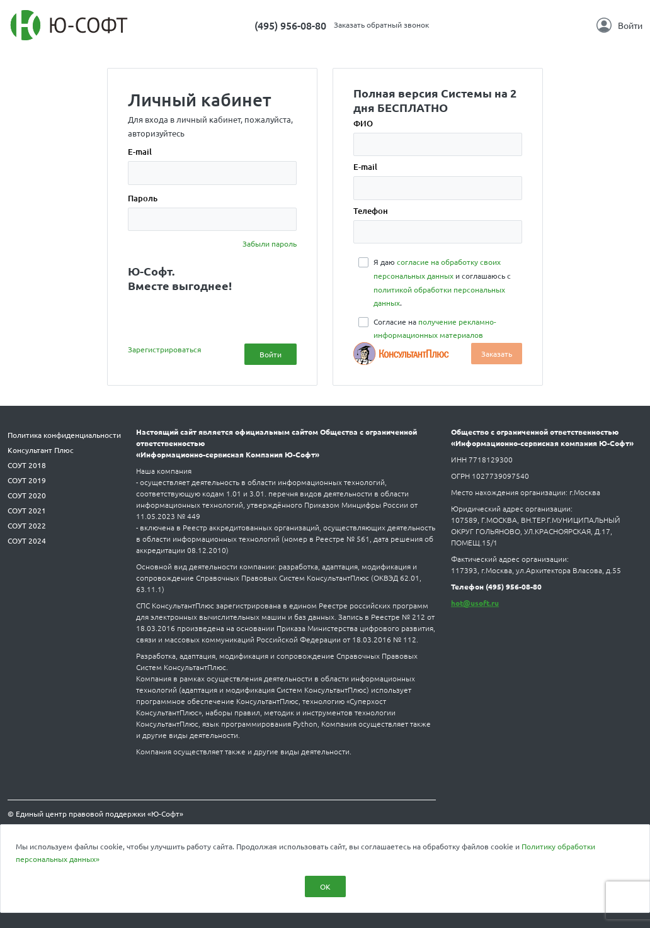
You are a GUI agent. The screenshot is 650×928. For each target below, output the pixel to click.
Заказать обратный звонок (381, 25)
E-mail (140, 151)
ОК (325, 886)
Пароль (142, 198)
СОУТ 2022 (27, 525)
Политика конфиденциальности (64, 435)
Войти (619, 25)
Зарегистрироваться (165, 349)
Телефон (370, 210)
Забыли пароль (269, 243)
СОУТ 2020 (27, 495)
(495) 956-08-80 (290, 25)
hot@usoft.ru (475, 603)
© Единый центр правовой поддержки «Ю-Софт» (95, 813)
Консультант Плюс (41, 450)
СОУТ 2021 (27, 510)
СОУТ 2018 (27, 465)
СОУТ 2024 (27, 540)
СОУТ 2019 (27, 480)
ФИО (363, 123)
